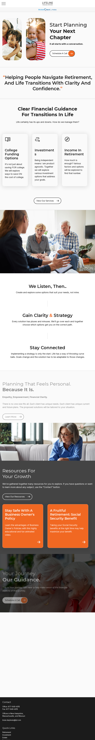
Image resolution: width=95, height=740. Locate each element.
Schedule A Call (59, 53)
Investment (6, 735)
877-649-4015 (14, 707)
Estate (4, 738)
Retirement (6, 732)
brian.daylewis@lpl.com (11, 720)
